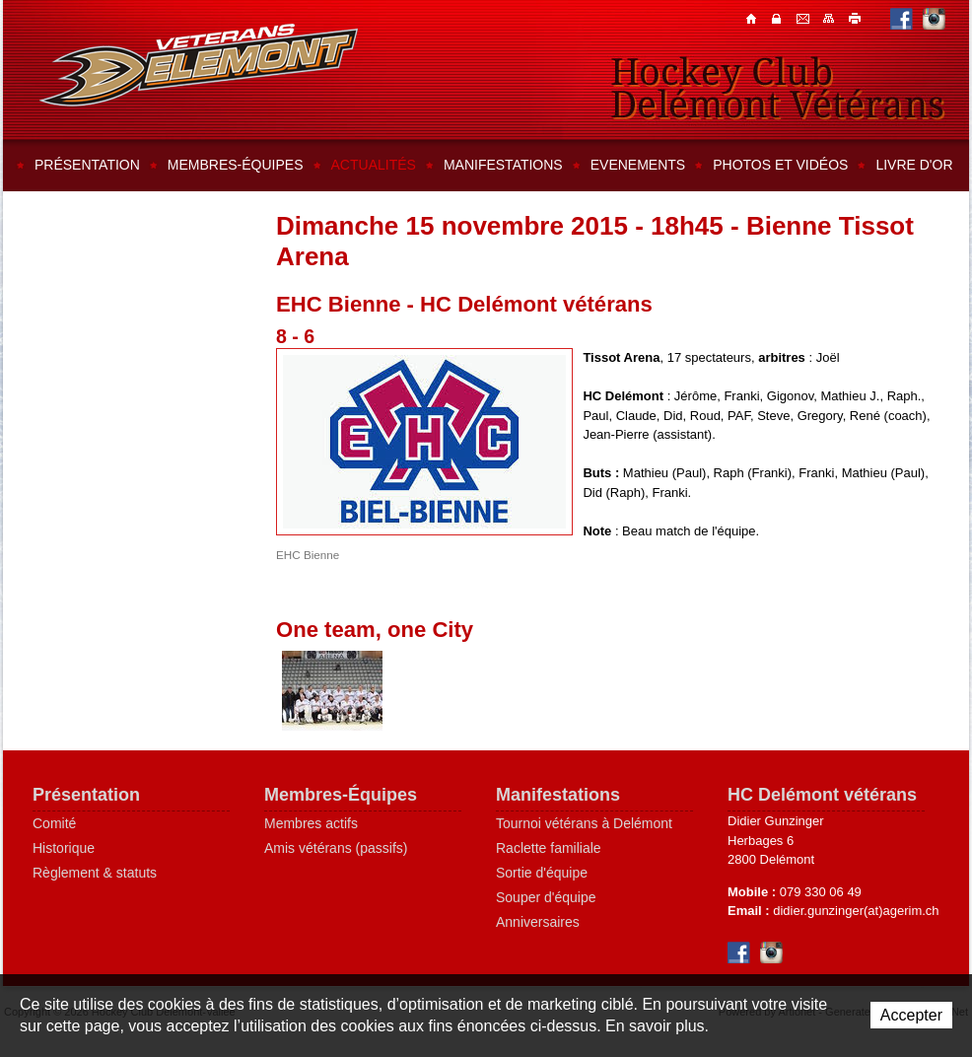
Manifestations (503, 165)
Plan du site (830, 18)
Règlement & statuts (95, 873)
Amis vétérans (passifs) (335, 848)
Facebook (901, 18)
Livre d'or (913, 165)
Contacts (779, 18)
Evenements (637, 165)
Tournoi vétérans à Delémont (584, 823)
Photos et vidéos (780, 165)
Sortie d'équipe (542, 873)
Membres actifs (311, 823)
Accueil (753, 18)
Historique (64, 848)
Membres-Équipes (340, 795)
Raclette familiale (548, 848)
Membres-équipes (236, 165)
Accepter (911, 1015)
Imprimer (856, 18)
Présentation (87, 165)
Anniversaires (538, 922)
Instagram (934, 18)
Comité (54, 823)
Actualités (373, 165)
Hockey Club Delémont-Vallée (198, 65)
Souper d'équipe (546, 897)
